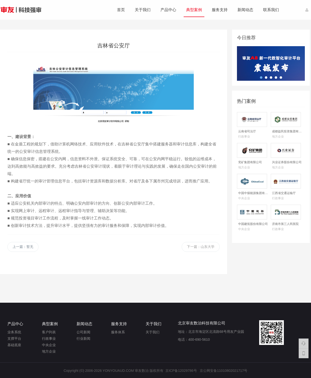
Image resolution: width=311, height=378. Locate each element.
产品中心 (168, 10)
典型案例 (194, 10)
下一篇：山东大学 (200, 247)
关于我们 (143, 10)
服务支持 (220, 10)
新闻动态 (245, 10)
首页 (121, 10)
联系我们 (271, 10)
